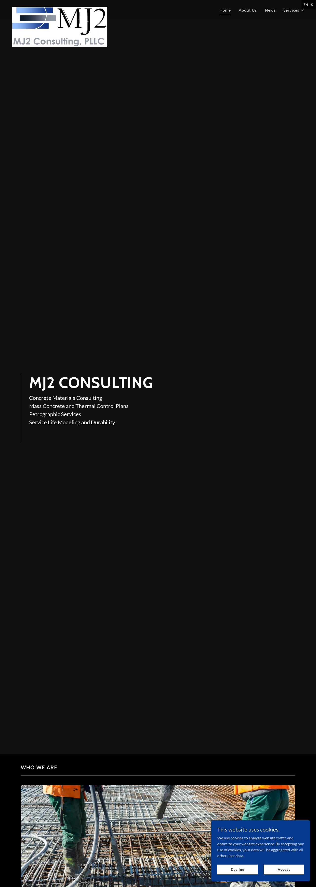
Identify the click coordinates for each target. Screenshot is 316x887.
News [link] (270, 10)
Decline (237, 869)
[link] (59, 9)
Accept (284, 869)
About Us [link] (248, 10)
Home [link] (225, 10)
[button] (293, 10)
